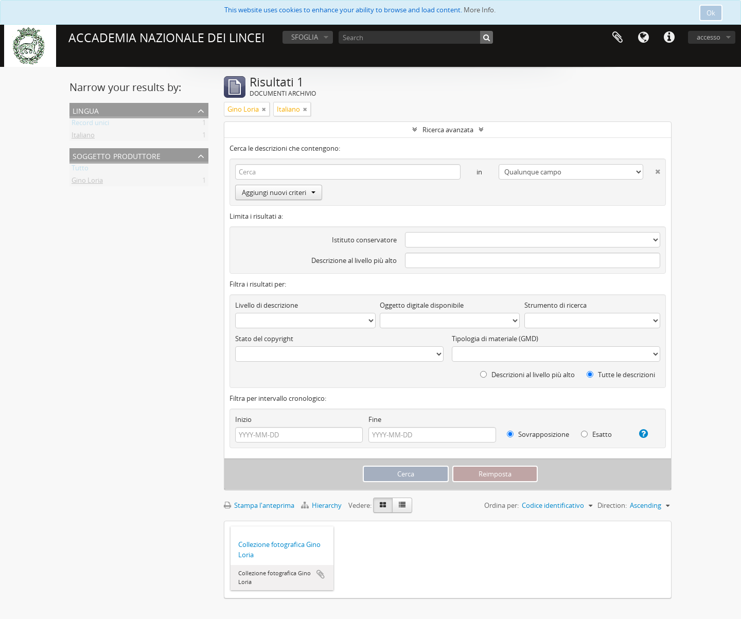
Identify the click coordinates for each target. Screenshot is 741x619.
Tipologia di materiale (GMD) (495, 338)
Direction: (612, 505)
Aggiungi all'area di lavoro (320, 574)
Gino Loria (87, 182)
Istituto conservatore (364, 239)
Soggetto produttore (117, 155)
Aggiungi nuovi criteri (278, 192)
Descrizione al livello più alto (354, 260)
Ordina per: (501, 505)
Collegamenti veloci (669, 37)
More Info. (480, 9)
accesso (708, 37)
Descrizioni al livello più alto (527, 374)
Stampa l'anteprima (259, 505)
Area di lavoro (617, 37)
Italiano (83, 137)
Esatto (596, 434)
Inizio (243, 419)
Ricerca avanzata (447, 129)
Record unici (90, 124)
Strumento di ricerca (555, 305)
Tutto (80, 169)
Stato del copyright (264, 338)
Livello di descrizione (266, 305)
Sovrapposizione (538, 434)
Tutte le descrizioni (621, 374)
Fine (374, 419)
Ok (711, 12)
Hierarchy (322, 505)
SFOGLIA (304, 37)
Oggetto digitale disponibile (422, 305)
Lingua (643, 37)
